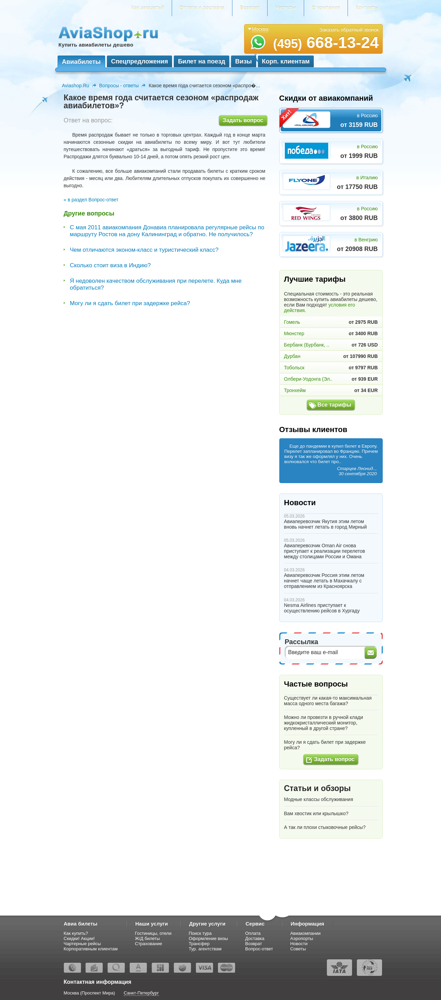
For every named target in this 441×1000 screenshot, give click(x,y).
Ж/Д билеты (147, 938)
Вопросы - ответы (119, 85)
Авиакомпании (305, 933)
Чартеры (285, 8)
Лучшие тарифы (315, 279)
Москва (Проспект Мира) (89, 993)
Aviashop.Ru (75, 85)
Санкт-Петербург (141, 993)
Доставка (254, 938)
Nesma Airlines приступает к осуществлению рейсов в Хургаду (322, 607)
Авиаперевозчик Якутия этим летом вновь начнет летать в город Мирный (325, 524)
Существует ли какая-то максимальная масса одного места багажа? (328, 700)
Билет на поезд (201, 61)
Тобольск (294, 367)
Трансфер (199, 943)
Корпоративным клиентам (91, 948)
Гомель (292, 322)
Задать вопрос (243, 120)
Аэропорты (301, 938)
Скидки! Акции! (79, 938)
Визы (243, 61)
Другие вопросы (89, 213)
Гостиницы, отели (153, 933)
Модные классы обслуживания (318, 799)
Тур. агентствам (205, 948)
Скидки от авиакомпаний (326, 98)
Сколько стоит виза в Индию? (110, 265)
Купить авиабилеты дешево (96, 45)
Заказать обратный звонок (349, 29)
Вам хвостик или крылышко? (316, 813)
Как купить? (76, 933)
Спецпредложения (139, 61)
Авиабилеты (81, 61)
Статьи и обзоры (317, 788)
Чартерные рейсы (82, 943)
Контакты (366, 8)
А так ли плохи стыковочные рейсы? (325, 827)
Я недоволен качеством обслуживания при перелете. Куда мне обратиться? (156, 284)
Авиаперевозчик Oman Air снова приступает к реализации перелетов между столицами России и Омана (324, 551)
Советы (298, 948)
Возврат (250, 8)
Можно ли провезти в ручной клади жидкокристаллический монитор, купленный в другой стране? (323, 722)
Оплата (253, 933)
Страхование (148, 943)
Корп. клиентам (286, 61)
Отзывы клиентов (313, 429)
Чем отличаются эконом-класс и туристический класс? (144, 250)
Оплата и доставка (202, 8)
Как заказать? (147, 8)
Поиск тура (200, 933)
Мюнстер (294, 333)
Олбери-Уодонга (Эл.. (308, 379)
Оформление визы (208, 938)
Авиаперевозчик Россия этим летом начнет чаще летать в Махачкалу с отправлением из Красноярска (324, 580)
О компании (326, 8)
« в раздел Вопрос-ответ (91, 199)
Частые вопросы (316, 684)
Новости (300, 502)
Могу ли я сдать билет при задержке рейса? (130, 303)
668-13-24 (326, 42)
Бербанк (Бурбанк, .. (306, 345)
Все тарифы (334, 405)
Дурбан (292, 356)
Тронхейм (295, 390)
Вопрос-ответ (259, 948)
